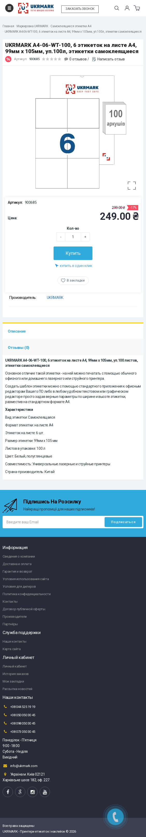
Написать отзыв (111, 59)
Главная (8, 26)
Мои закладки (13, 681)
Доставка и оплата (17, 564)
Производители (15, 616)
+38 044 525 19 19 (19, 706)
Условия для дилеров (19, 586)
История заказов (16, 674)
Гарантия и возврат (17, 571)
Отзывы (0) (18, 347)
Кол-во (73, 228)
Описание (17, 331)
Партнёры (10, 624)
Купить (73, 253)
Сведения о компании (19, 556)
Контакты (10, 601)
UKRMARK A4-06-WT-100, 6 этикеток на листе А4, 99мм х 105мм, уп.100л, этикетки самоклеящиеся (73, 31)
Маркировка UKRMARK (32, 26)
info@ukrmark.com (20, 765)
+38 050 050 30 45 (19, 715)
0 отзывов (78, 59)
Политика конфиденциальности (26, 594)
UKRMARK (55, 297)
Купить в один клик (73, 265)
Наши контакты (14, 641)
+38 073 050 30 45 (19, 731)
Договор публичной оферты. (24, 609)
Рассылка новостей (17, 689)
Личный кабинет (15, 666)
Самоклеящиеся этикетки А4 (70, 26)
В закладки (76, 280)
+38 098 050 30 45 (19, 723)
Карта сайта (12, 649)
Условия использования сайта (26, 579)
